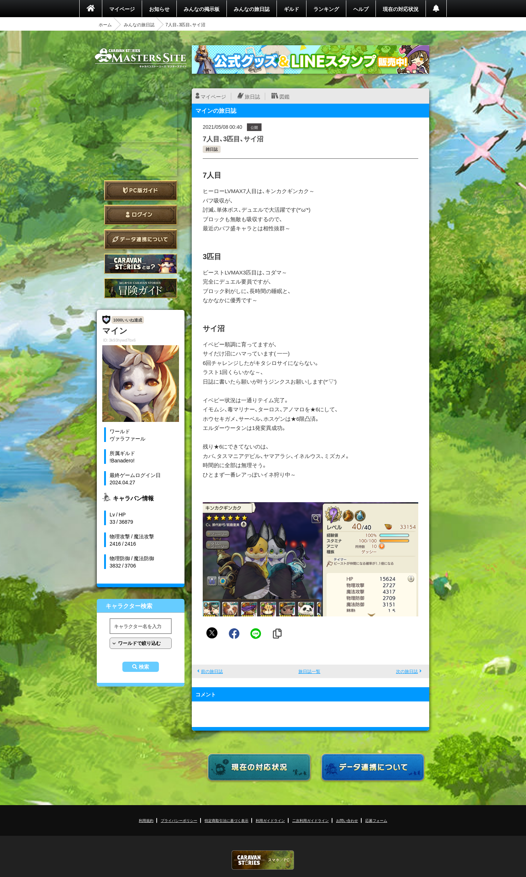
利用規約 (146, 820)
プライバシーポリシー (179, 820)
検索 (144, 666)
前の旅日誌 (212, 671)
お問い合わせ (347, 820)
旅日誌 (252, 96)
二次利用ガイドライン (310, 820)
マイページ (122, 8)
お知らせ (159, 8)
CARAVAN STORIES (263, 860)
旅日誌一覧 (309, 671)
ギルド (291, 8)
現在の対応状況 (401, 8)
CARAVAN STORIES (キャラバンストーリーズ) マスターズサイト (140, 58)
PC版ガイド (140, 190)
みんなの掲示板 (202, 8)
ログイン (140, 215)
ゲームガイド (140, 288)
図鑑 (284, 96)
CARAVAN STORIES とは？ (140, 264)
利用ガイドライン (270, 820)
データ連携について (140, 239)
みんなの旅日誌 (252, 8)
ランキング (326, 8)
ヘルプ (361, 8)
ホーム (105, 24)
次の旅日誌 (407, 671)
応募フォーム (376, 820)
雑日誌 (212, 149)
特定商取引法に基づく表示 (226, 820)
